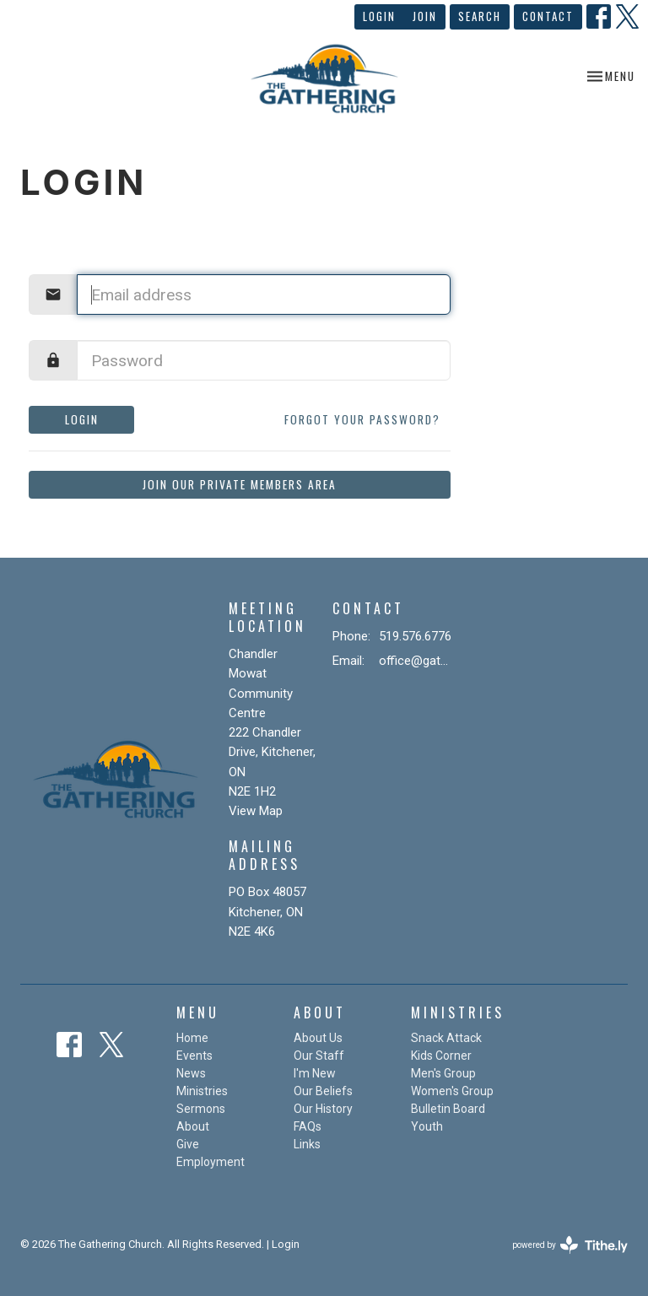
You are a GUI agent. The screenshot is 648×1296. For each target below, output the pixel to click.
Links (307, 1144)
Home (192, 1038)
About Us (318, 1038)
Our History (323, 1108)
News (191, 1073)
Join (425, 16)
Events (194, 1055)
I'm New (315, 1073)
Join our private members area (240, 484)
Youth (427, 1126)
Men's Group (443, 1073)
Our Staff (319, 1055)
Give (187, 1144)
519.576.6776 (415, 636)
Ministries (202, 1091)
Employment (210, 1162)
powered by (570, 1245)
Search (479, 16)
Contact (548, 16)
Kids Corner (441, 1055)
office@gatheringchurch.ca (416, 660)
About (192, 1126)
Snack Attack (446, 1038)
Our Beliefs (323, 1091)
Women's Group (452, 1091)
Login (379, 16)
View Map (256, 810)
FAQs (307, 1126)
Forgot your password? (362, 419)
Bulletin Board (448, 1108)
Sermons (200, 1108)
